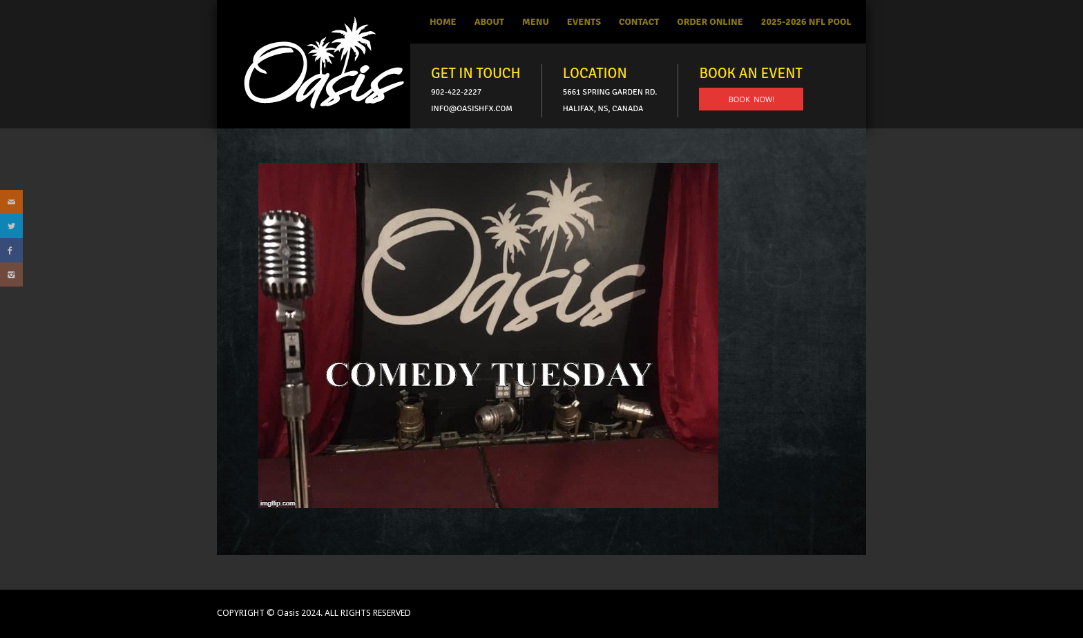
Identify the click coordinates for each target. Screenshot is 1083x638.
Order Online (710, 22)
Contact (639, 22)
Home (443, 22)
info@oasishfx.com (471, 109)
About (489, 22)
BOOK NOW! (751, 99)
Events (584, 22)
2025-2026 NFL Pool (806, 22)
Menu (535, 22)
